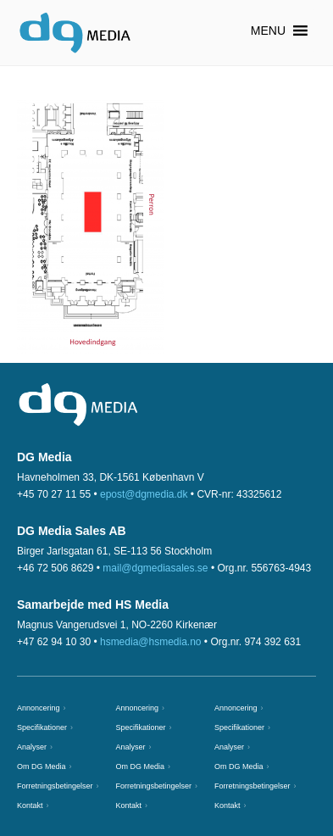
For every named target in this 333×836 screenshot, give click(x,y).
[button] (268, 30)
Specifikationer (42, 727)
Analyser (32, 747)
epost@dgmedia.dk (144, 494)
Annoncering (38, 708)
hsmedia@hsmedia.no (151, 642)
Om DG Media (41, 766)
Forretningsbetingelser (55, 786)
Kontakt (30, 805)
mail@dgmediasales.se (155, 568)
